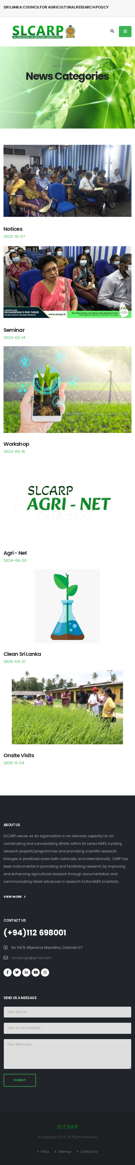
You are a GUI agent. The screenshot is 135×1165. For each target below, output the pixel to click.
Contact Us (88, 1152)
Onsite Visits (19, 755)
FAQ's (44, 1152)
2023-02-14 (14, 337)
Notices (13, 229)
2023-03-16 (14, 451)
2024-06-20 (15, 560)
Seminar (14, 330)
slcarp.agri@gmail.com (31, 958)
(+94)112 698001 (35, 932)
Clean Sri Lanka (22, 654)
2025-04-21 (14, 661)
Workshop (16, 444)
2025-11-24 (14, 763)
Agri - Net (15, 553)
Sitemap (64, 1152)
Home (59, 65)
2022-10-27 (14, 236)
